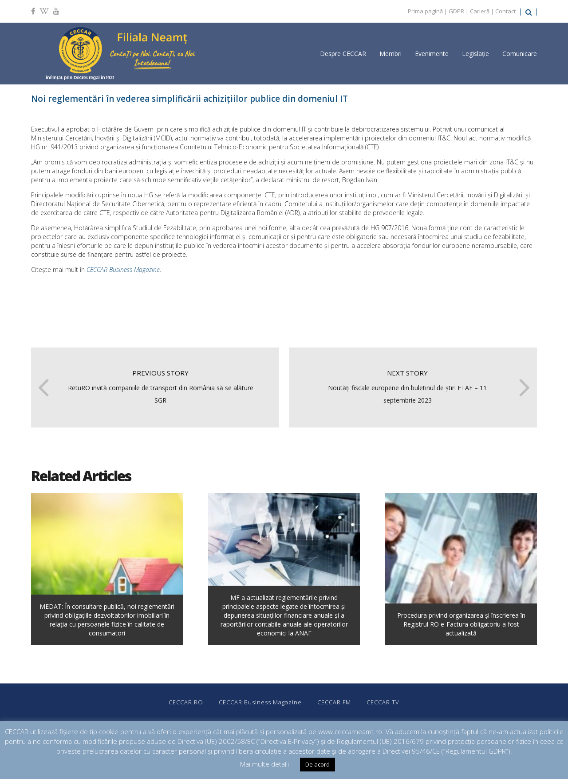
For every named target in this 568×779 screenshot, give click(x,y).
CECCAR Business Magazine (123, 269)
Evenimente (432, 53)
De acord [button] (317, 764)
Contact (505, 11)
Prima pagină (425, 11)
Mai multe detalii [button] (264, 763)
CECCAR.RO (186, 702)
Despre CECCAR (343, 53)
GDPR (456, 11)
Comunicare (519, 53)
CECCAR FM (334, 702)
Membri (390, 53)
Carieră (479, 11)
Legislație (475, 53)
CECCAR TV (383, 702)
